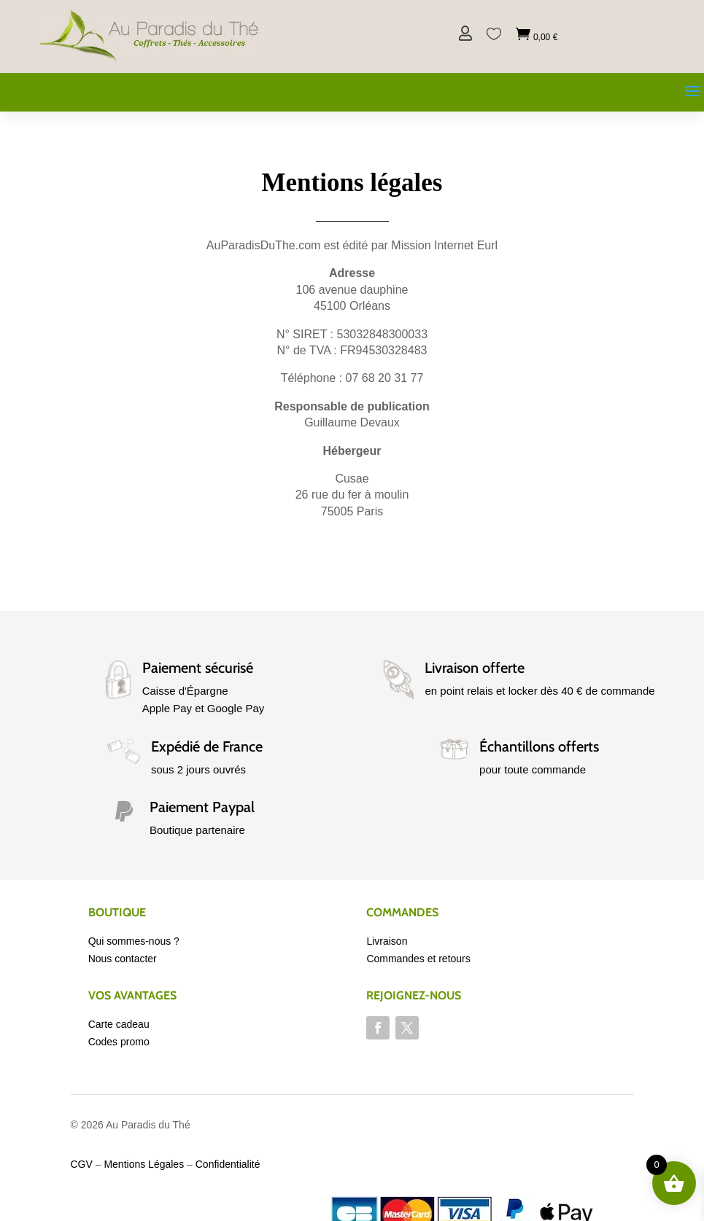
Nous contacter (122, 958)
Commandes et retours (418, 958)
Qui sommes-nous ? (133, 941)
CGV (82, 1164)
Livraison (386, 941)
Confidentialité (228, 1164)
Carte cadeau (119, 1024)
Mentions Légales (144, 1164)
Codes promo (119, 1042)
